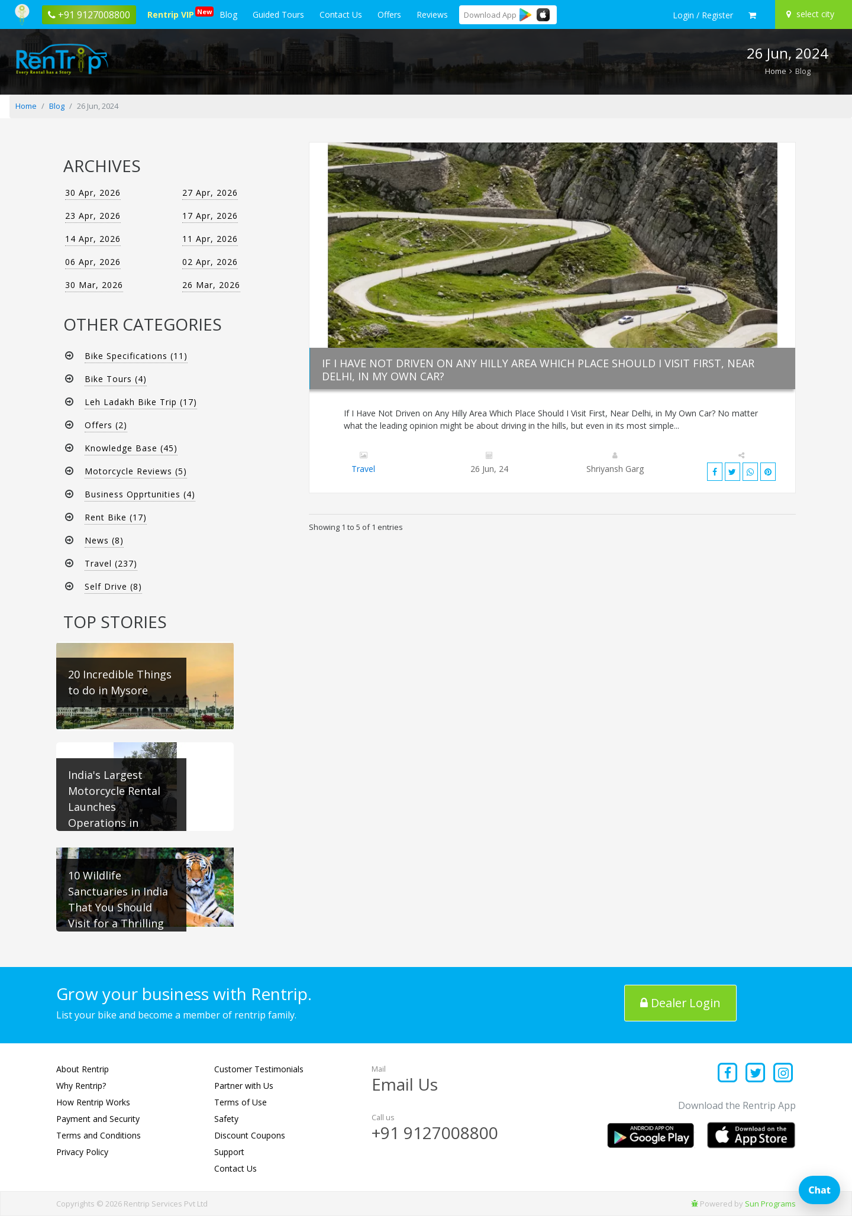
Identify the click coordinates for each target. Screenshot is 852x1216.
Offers (389, 14)
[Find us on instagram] (783, 1073)
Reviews (432, 14)
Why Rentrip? (81, 1085)
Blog (228, 14)
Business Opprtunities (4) (140, 494)
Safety (226, 1118)
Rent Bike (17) (116, 517)
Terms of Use (240, 1102)
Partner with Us (243, 1085)
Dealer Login (680, 1003)
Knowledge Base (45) (131, 448)
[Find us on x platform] (756, 1073)
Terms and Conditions (98, 1135)
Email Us (405, 1084)
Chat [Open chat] (819, 1189)
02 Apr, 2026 (210, 261)
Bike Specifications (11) (136, 355)
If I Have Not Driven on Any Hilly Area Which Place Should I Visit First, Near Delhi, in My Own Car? (538, 369)
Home (775, 71)
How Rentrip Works (93, 1102)
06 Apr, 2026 (93, 261)
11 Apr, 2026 (210, 238)
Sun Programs (770, 1203)
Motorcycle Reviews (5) (136, 471)
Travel (363, 468)
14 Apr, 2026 (93, 238)
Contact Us (341, 14)
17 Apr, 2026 (210, 215)
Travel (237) (111, 563)
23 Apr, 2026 (93, 215)
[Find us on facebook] (728, 1073)
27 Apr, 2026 (210, 192)
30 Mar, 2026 (94, 284)
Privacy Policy (82, 1151)
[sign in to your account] (703, 15)
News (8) (104, 540)
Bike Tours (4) (116, 378)
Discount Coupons (249, 1135)
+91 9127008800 (435, 1132)
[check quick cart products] (752, 15)
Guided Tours (278, 14)
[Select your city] (811, 14)
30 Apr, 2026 (93, 192)
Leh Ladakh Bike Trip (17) (141, 402)
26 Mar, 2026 (211, 284)
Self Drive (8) (113, 586)
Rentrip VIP (172, 13)
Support (229, 1151)
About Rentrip (82, 1069)
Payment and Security (98, 1118)
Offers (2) (106, 425)
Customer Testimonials (259, 1069)
